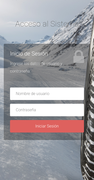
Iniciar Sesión (47, 126)
